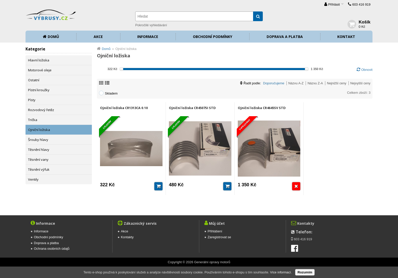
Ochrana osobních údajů (51, 248)
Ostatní (33, 80)
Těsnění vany (38, 159)
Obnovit (366, 70)
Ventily (33, 179)
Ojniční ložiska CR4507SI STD (192, 107)
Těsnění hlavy (38, 149)
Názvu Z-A (315, 83)
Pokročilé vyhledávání (151, 25)
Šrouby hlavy (38, 139)
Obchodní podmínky (212, 36)
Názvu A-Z (296, 83)
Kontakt (346, 36)
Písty (31, 100)
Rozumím (304, 272)
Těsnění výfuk (38, 169)
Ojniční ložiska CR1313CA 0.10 (124, 107)
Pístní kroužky (38, 90)
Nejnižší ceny (336, 83)
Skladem (111, 93)
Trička (32, 119)
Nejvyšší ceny (360, 83)
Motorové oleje (40, 70)
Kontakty (127, 237)
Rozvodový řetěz (41, 110)
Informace (147, 36)
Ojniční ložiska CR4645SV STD (262, 107)
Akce (98, 36)
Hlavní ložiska (38, 60)
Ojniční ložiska (39, 129)
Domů (53, 36)
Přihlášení (215, 231)
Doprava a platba (285, 36)
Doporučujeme (273, 83)
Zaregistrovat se (219, 237)
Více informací (280, 272)
